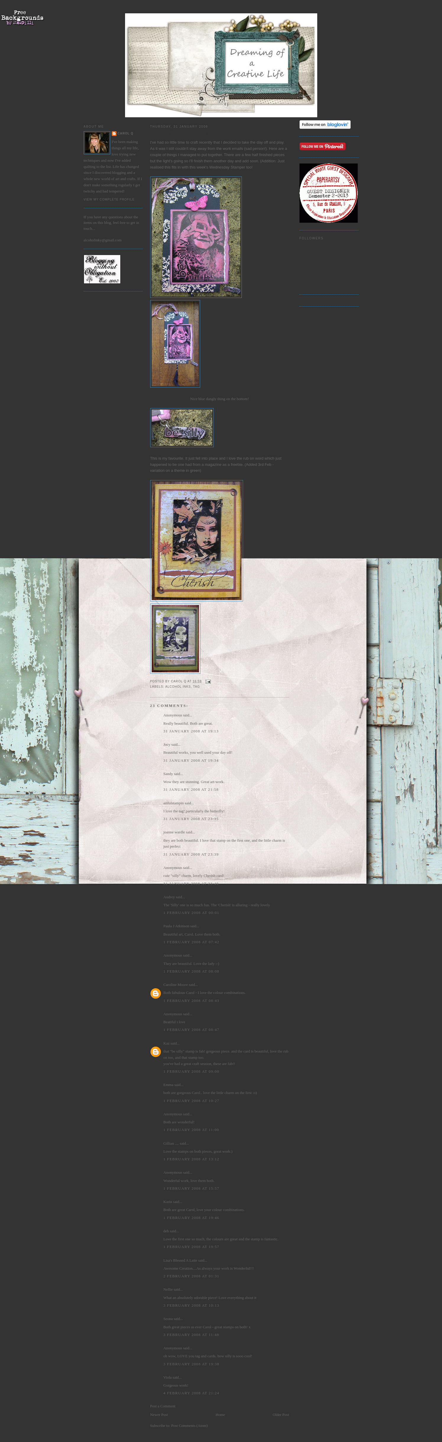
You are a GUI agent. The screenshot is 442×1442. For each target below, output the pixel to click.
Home (220, 1414)
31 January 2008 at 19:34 (191, 760)
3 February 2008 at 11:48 (191, 1334)
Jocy (167, 744)
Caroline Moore (175, 984)
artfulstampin (173, 803)
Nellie (168, 1289)
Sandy (168, 773)
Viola (168, 1377)
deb (166, 1231)
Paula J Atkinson (176, 926)
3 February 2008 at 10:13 (191, 1305)
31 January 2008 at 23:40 (191, 883)
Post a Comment (163, 1406)
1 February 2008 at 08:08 (191, 971)
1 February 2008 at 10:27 (191, 1100)
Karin (167, 1201)
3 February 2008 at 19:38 (191, 1364)
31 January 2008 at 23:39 (191, 854)
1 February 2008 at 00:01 (191, 912)
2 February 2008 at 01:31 (191, 1276)
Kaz (166, 1043)
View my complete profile (109, 199)
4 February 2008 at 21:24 (191, 1393)
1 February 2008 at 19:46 (191, 1217)
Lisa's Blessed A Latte (180, 1260)
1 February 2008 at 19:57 (191, 1246)
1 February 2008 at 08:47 (191, 1029)
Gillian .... (171, 1143)
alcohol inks (178, 686)
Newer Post (159, 1414)
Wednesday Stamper (227, 167)
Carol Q (126, 133)
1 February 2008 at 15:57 (191, 1188)
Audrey (169, 897)
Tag (196, 686)
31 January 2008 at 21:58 (191, 789)
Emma (168, 1084)
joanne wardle (174, 832)
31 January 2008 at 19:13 (191, 731)
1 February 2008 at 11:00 (191, 1129)
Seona (168, 1318)
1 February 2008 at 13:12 (191, 1159)
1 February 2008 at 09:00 (191, 1071)
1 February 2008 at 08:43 (191, 1000)
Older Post (281, 1414)
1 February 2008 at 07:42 (191, 942)
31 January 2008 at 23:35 (191, 819)
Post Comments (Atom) (189, 1425)
